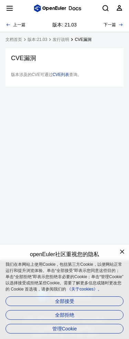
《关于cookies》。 (84, 289)
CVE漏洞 (83, 39)
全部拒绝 (64, 315)
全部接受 (64, 301)
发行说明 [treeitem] (61, 39)
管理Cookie (64, 328)
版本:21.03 (37, 39)
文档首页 (14, 39)
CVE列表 (61, 74)
